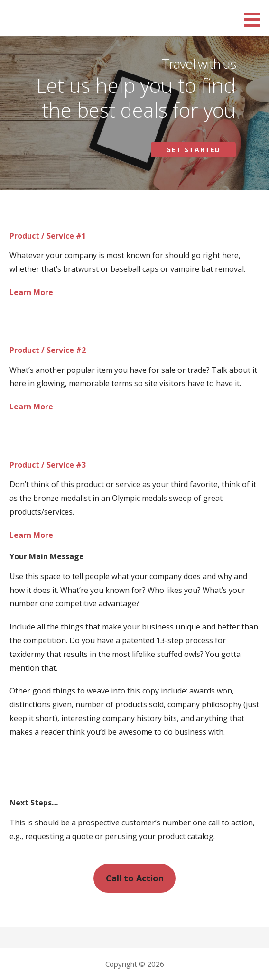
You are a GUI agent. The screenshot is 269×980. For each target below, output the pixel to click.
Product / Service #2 (47, 350)
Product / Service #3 (47, 465)
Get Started (193, 149)
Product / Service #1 (47, 236)
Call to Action (135, 878)
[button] (255, 19)
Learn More (31, 292)
